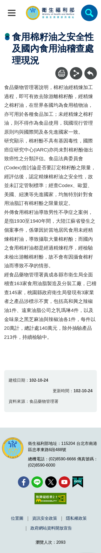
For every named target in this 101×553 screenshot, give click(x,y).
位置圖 (17, 518)
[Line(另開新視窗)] (37, 482)
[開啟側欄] (11, 13)
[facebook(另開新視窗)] (23, 482)
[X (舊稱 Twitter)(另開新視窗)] (51, 482)
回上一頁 (90, 69)
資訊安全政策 (44, 518)
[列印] (61, 73)
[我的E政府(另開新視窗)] (77, 482)
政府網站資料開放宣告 (51, 528)
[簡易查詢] (89, 13)
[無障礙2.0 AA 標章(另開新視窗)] (50, 498)
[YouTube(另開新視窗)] (64, 482)
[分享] (76, 73)
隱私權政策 (76, 518)
